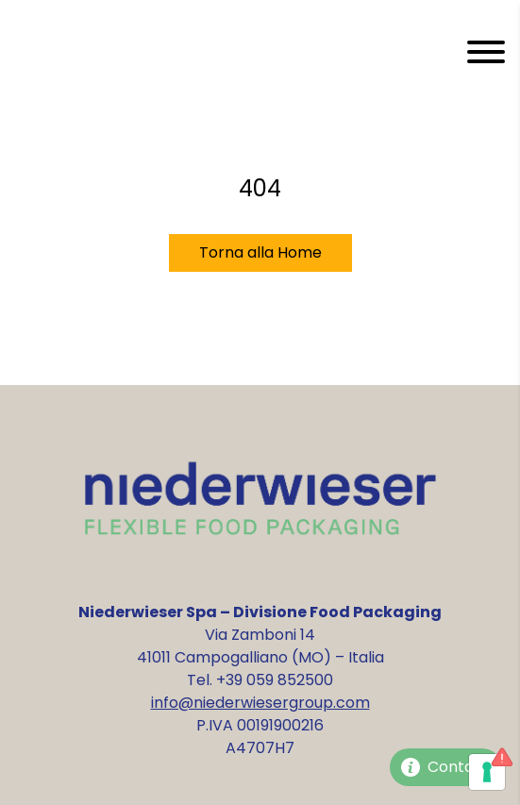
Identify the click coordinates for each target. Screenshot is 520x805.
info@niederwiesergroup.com (260, 702)
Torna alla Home (260, 252)
